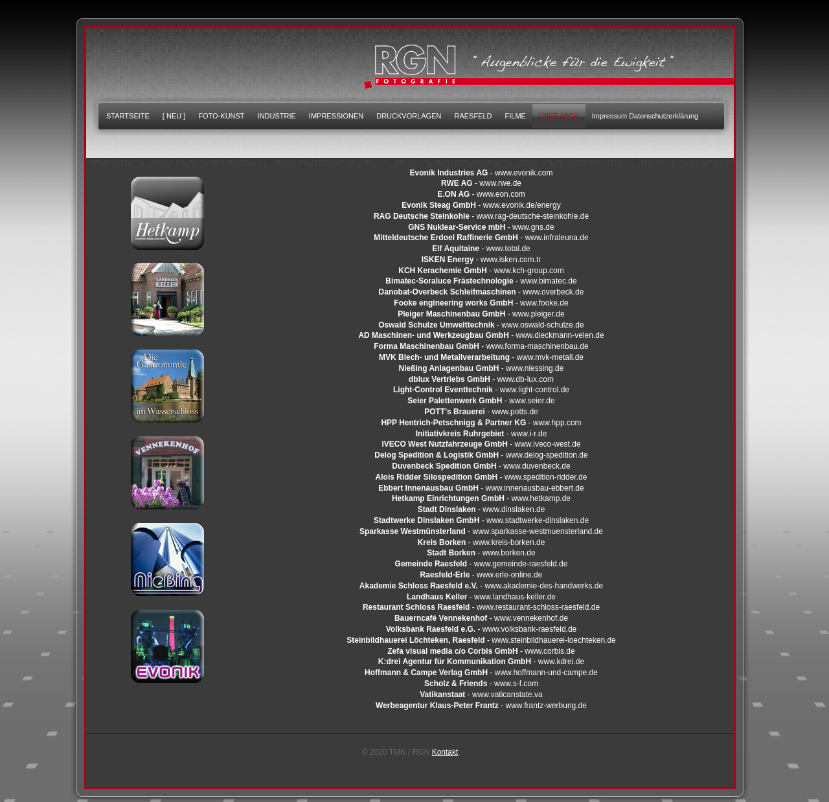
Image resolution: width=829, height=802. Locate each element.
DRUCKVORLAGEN (408, 116)
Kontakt (445, 752)
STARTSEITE (128, 116)
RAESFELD (473, 116)
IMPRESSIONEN (336, 116)
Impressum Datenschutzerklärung (645, 116)
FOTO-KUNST (221, 116)
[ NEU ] (174, 116)
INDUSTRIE (277, 116)
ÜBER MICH (559, 116)
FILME (515, 116)
